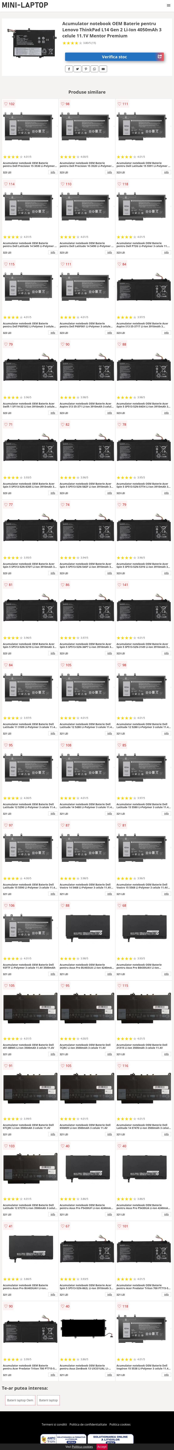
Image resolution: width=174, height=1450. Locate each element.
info (53, 172)
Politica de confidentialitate (88, 1424)
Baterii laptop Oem (20, 1400)
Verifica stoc (133, 57)
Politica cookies (120, 1424)
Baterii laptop (48, 1400)
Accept (102, 1447)
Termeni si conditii (54, 1424)
